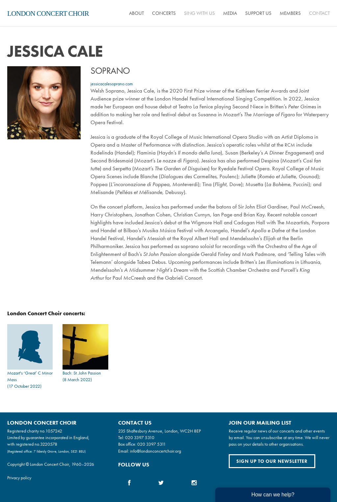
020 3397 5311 (151, 444)
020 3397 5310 (139, 437)
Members (290, 13)
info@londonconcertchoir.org (155, 451)
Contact (319, 13)
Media (230, 13)
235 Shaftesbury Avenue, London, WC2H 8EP (159, 431)
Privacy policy (19, 478)
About (136, 13)
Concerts (164, 13)
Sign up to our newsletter (272, 461)
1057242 (53, 431)
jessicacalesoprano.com (112, 84)
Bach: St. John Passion (82, 373)
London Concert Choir (48, 13)
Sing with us (199, 13)
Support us (258, 13)
